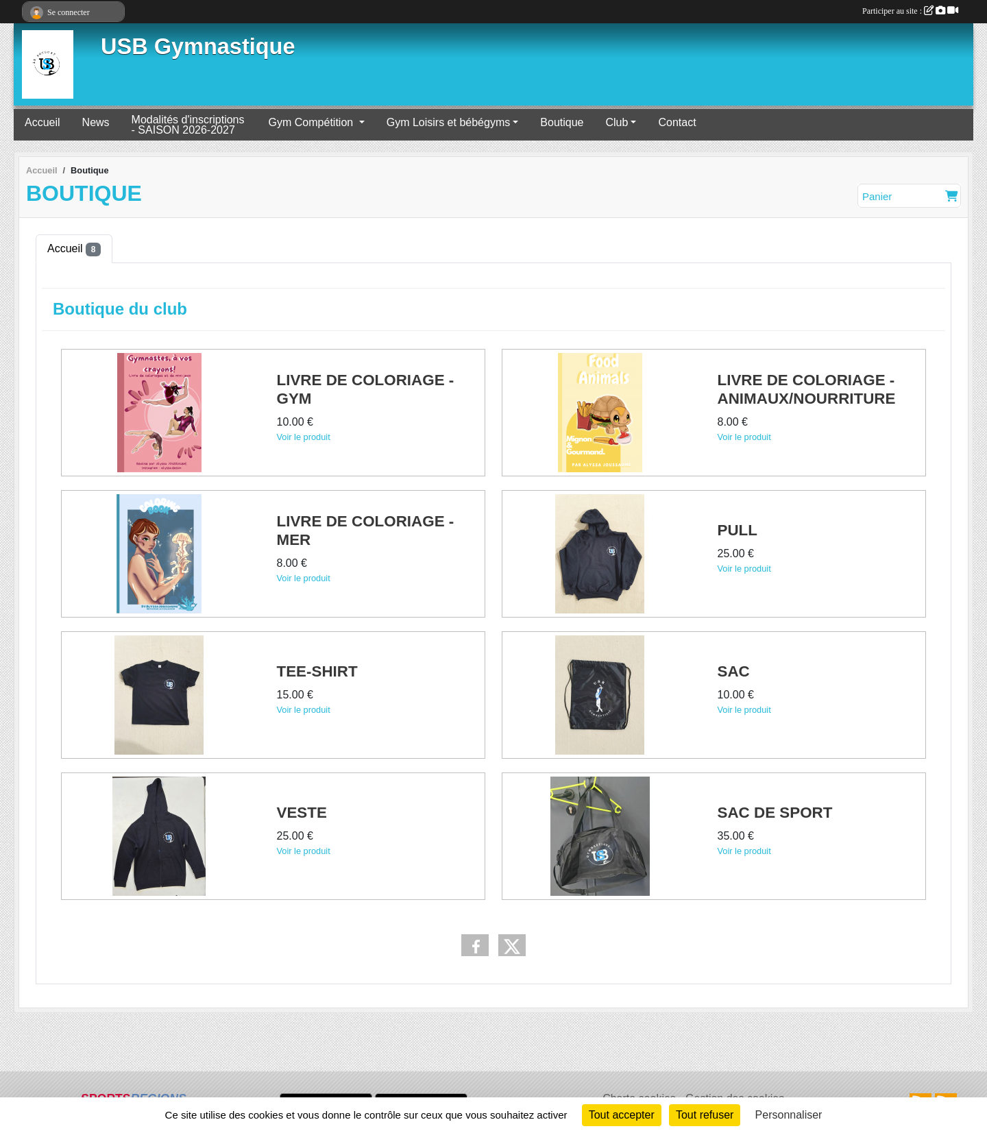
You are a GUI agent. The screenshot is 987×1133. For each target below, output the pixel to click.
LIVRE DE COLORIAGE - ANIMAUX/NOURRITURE (807, 389)
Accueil (42, 122)
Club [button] (616, 122)
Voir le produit (303, 436)
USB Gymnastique (198, 46)
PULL (737, 530)
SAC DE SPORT (775, 812)
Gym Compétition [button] (312, 122)
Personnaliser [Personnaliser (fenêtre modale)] (788, 1115)
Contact (677, 122)
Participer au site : (910, 11)
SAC (734, 671)
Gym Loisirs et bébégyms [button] (449, 122)
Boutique (561, 122)
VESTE (302, 812)
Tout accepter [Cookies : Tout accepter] (622, 1115)
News (96, 122)
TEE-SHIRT (317, 671)
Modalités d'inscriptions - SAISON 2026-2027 (188, 125)
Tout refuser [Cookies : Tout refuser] (704, 1115)
